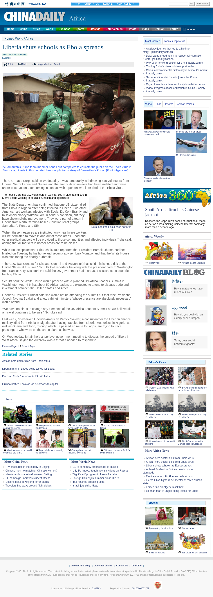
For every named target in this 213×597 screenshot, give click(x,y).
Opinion (159, 29)
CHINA (88, 4)
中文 (77, 4)
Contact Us (122, 565)
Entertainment (115, 29)
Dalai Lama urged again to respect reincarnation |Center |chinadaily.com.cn (172, 57)
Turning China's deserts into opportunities (170, 66)
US (97, 4)
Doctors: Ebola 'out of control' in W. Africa (26, 376)
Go (191, 3)
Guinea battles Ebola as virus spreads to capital (30, 384)
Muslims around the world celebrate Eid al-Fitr (17, 451)
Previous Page (9, 346)
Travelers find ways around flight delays (28, 485)
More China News (16, 461)
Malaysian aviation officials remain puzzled (157, 133)
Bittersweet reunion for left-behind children (115, 451)
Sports (80, 29)
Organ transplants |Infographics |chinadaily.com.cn (175, 84)
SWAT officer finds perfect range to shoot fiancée (192, 389)
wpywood (179, 307)
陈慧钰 (177, 281)
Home (10, 29)
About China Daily (80, 565)
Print (10, 64)
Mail (24, 64)
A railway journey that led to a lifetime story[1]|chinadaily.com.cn (166, 50)
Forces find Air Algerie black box (165, 487)
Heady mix (154, 263)
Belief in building (157, 552)
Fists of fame (188, 528)
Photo (132, 29)
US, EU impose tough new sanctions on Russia (100, 470)
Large (40, 64)
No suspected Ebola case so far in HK (111, 228)
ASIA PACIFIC (124, 4)
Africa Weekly (154, 236)
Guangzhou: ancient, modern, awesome (80, 451)
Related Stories (17, 354)
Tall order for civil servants (195, 552)
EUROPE (107, 4)
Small (57, 64)
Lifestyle (95, 29)
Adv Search (202, 3)
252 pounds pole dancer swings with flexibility (81, 426)
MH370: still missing (186, 155)
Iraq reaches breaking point (88, 481)
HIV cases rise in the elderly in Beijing (27, 466)
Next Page (30, 346)
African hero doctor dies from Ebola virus (26, 361)
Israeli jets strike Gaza (85, 485)
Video (145, 29)
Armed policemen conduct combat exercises (17, 426)
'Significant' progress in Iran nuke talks (94, 474)
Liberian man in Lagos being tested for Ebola (28, 368)
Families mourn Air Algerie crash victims (169, 476)
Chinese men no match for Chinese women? (31, 470)
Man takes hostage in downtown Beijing (28, 474)
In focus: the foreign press (188, 132)
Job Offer (137, 565)
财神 (175, 333)
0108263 (96, 588)
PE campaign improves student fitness (27, 478)
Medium (48, 64)
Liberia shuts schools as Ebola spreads (169, 465)
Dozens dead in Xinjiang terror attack (27, 481)
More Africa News (157, 450)
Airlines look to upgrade (193, 263)
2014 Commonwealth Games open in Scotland (190, 442)
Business (64, 29)
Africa (36, 29)
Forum (174, 29)
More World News (83, 461)
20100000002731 (140, 588)
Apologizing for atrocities (161, 528)
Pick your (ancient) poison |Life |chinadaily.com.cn (175, 62)
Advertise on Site (103, 565)
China (23, 29)
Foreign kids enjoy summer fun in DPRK (95, 478)
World (49, 29)
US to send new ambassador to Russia (95, 466)
